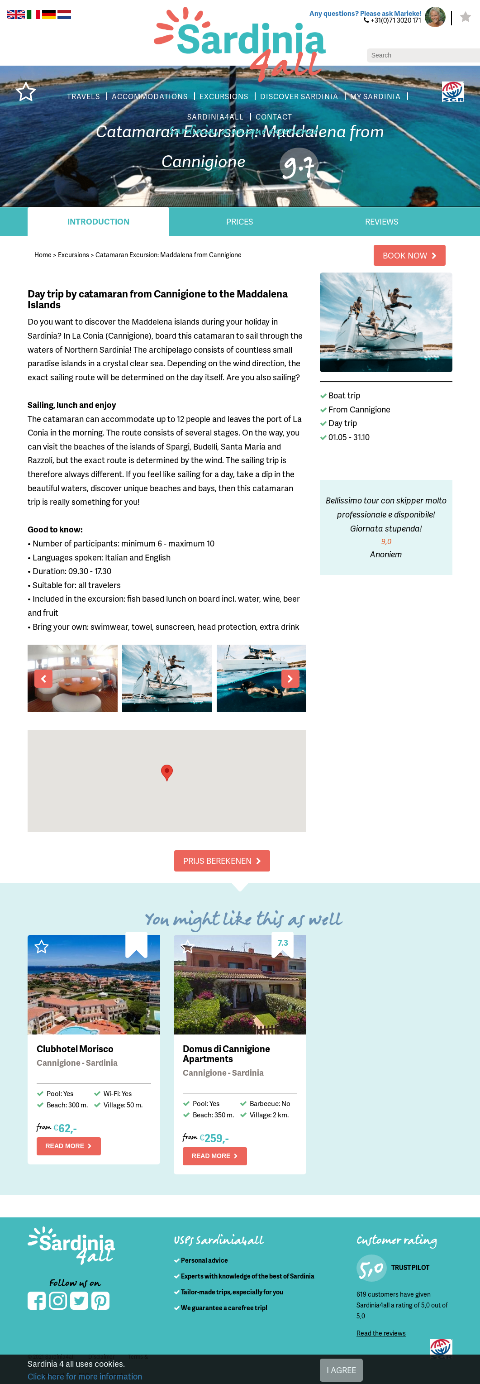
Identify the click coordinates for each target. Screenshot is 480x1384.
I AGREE (343, 1369)
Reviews (381, 221)
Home (42, 254)
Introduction (98, 221)
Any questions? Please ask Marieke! (362, 13)
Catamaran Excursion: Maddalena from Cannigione (168, 254)
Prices (240, 221)
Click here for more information (83, 1376)
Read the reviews (380, 1332)
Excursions (73, 254)
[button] (167, 773)
